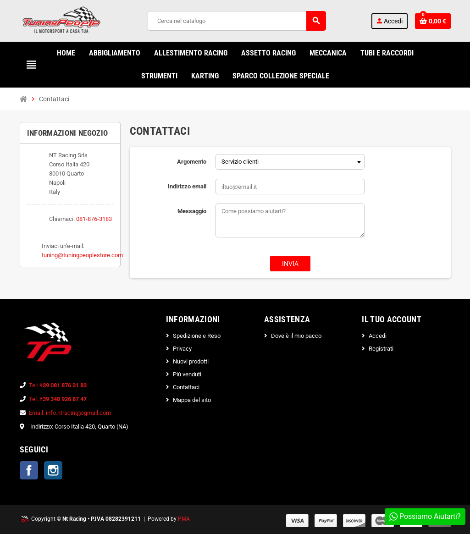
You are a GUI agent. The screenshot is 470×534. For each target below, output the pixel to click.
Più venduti (187, 374)
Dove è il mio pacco (296, 335)
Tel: (58, 385)
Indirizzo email (187, 186)
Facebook (29, 470)
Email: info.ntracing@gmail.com (70, 412)
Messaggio (191, 211)
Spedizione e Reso (197, 335)
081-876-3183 (94, 218)
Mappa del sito (192, 399)
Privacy (182, 348)
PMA (184, 519)
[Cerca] (237, 21)
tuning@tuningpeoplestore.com (82, 255)
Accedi (378, 335)
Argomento (191, 161)
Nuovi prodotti (191, 361)
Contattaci (186, 387)
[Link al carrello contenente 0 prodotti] (433, 21)
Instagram (53, 470)
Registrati (381, 348)
